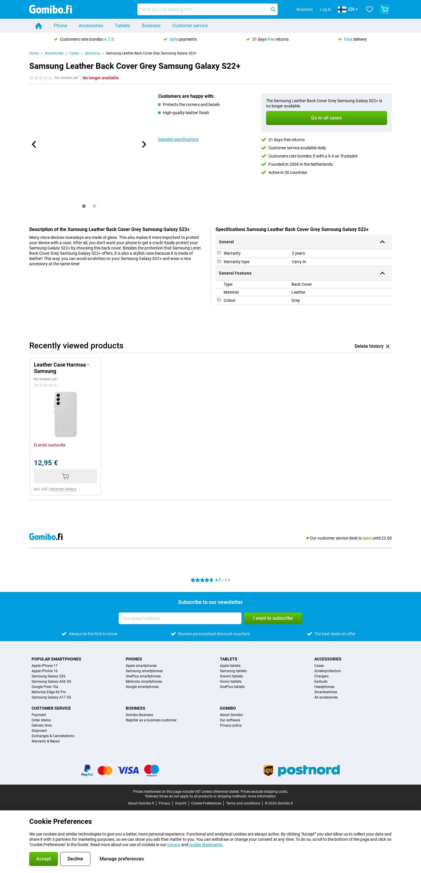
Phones (134, 659)
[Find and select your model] (207, 9)
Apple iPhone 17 (45, 666)
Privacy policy (231, 725)
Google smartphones (142, 687)
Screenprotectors (327, 671)
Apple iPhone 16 (45, 671)
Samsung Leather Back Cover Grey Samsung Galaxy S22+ (151, 53)
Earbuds (320, 681)
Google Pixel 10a (45, 687)
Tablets (122, 25)
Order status (41, 720)
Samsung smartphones (144, 671)
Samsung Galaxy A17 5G (51, 697)
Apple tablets (230, 666)
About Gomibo (231, 715)
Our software (230, 720)
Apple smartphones (141, 666)
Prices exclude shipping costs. (264, 792)
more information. (262, 796)
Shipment (39, 731)
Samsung (92, 53)
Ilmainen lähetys (63, 489)
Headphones (324, 687)
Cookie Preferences (206, 803)
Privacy (164, 803)
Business (151, 25)
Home (34, 53)
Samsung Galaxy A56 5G (51, 681)
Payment (39, 715)
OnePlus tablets (232, 687)
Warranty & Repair (46, 741)
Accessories (91, 25)
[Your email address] (180, 618)
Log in (325, 9)
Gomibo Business (139, 715)
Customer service (190, 25)
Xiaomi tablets (231, 676)
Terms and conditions (243, 803)
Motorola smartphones (144, 681)
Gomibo (228, 708)
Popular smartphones (56, 659)
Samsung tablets (233, 671)
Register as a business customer (151, 720)
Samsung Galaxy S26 (48, 676)
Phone (60, 25)
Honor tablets (230, 681)
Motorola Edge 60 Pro (49, 692)
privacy (173, 844)
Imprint (181, 803)
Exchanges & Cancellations (53, 736)
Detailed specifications (178, 139)
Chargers (321, 676)
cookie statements (205, 844)
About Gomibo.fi (141, 803)
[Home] (38, 26)
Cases (74, 53)
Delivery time (42, 725)
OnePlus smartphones (143, 676)
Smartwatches (325, 692)
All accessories (326, 697)
